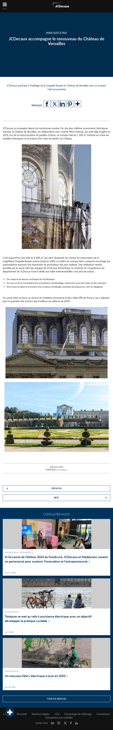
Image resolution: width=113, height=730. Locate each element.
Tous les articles (56, 699)
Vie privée (22, 714)
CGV (57, 714)
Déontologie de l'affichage (78, 714)
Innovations (62, 469)
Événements (26, 552)
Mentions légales (40, 714)
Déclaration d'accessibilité (59, 717)
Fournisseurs (103, 714)
